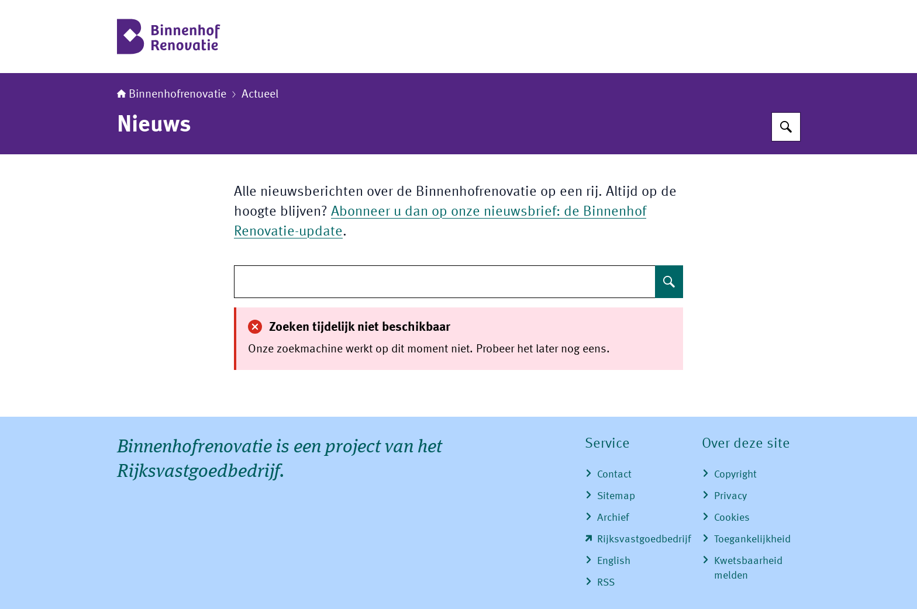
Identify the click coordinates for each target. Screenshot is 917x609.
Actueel (260, 95)
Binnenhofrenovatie (171, 95)
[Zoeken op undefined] (669, 281)
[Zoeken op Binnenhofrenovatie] (786, 127)
